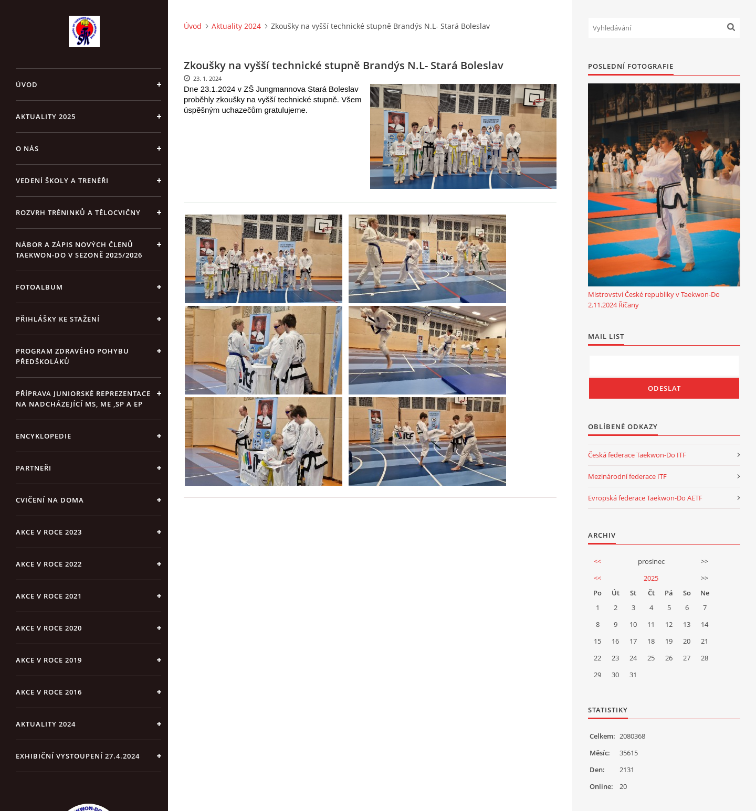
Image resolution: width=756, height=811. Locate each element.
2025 (651, 578)
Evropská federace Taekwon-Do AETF (645, 498)
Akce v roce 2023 (49, 532)
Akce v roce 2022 (49, 564)
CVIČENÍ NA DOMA (50, 500)
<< (597, 561)
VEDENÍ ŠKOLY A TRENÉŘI (62, 180)
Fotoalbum (39, 287)
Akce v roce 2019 (49, 660)
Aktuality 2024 (46, 724)
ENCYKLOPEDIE (43, 436)
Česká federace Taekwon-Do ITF (637, 455)
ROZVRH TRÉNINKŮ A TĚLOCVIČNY (78, 212)
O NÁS (27, 148)
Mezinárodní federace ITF (627, 476)
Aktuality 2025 (46, 116)
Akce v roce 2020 (49, 628)
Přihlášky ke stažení (58, 319)
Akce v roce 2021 (49, 596)
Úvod (27, 84)
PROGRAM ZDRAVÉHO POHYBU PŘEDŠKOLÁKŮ (72, 356)
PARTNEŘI (33, 468)
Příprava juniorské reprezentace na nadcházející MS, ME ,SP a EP (83, 399)
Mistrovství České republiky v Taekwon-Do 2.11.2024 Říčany (654, 300)
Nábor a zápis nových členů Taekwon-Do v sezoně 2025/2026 (79, 250)
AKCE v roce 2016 (49, 692)
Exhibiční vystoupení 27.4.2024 (78, 756)
